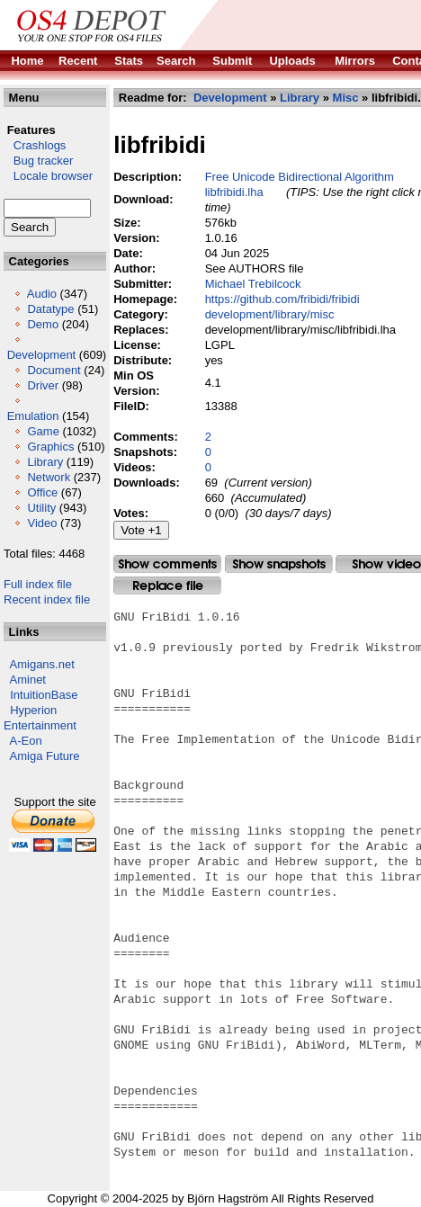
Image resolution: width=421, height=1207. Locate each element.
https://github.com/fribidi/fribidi (282, 299)
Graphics (50, 446)
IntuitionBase (43, 695)
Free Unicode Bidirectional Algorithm (299, 176)
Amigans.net (42, 664)
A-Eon (26, 740)
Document (53, 370)
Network (48, 477)
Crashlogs (35, 145)
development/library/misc (270, 314)
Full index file (38, 584)
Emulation (33, 416)
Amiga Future (45, 756)
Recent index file (47, 599)
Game (42, 431)
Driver (42, 385)
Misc (346, 97)
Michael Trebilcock (253, 284)
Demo (42, 324)
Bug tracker (38, 160)
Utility (41, 507)
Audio (42, 293)
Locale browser (48, 176)
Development (41, 355)
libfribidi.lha (234, 192)
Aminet (28, 679)
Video (42, 523)
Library (45, 462)
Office (42, 492)
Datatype (50, 309)
